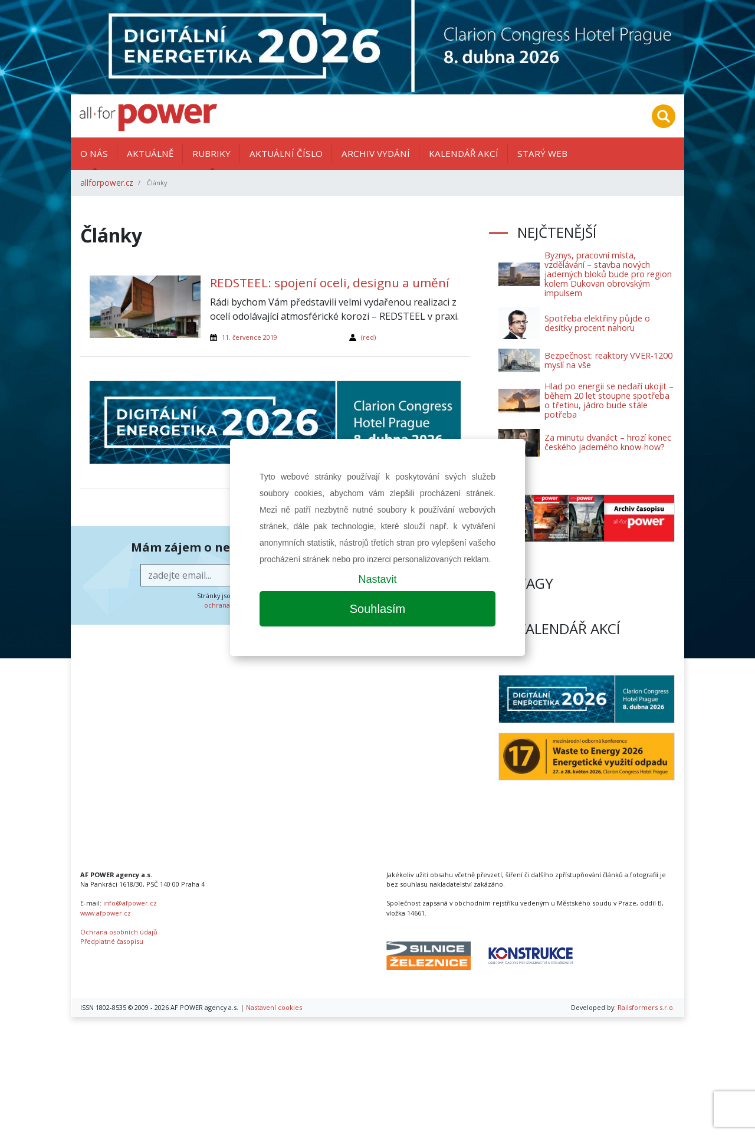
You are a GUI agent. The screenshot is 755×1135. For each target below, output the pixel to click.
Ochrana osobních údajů (118, 931)
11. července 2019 (249, 337)
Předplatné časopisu (111, 941)
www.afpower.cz (105, 912)
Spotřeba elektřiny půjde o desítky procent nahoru (597, 323)
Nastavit (377, 579)
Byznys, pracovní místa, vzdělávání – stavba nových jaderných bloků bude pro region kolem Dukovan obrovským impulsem (608, 274)
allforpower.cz (106, 182)
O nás (94, 153)
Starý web (542, 153)
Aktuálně (150, 153)
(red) (368, 337)
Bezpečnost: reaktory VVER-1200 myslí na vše (608, 360)
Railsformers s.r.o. (646, 1007)
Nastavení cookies (274, 1007)
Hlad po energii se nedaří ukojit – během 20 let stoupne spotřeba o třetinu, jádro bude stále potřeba (609, 400)
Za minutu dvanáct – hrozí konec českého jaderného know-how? (607, 442)
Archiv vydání (376, 153)
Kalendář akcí (463, 153)
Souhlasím (378, 608)
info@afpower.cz (130, 902)
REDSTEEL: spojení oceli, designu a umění (329, 282)
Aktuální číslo (286, 153)
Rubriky (211, 153)
